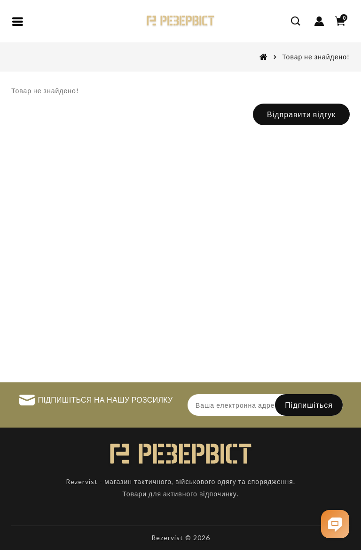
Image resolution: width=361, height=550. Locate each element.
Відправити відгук (301, 114)
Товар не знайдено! (316, 57)
